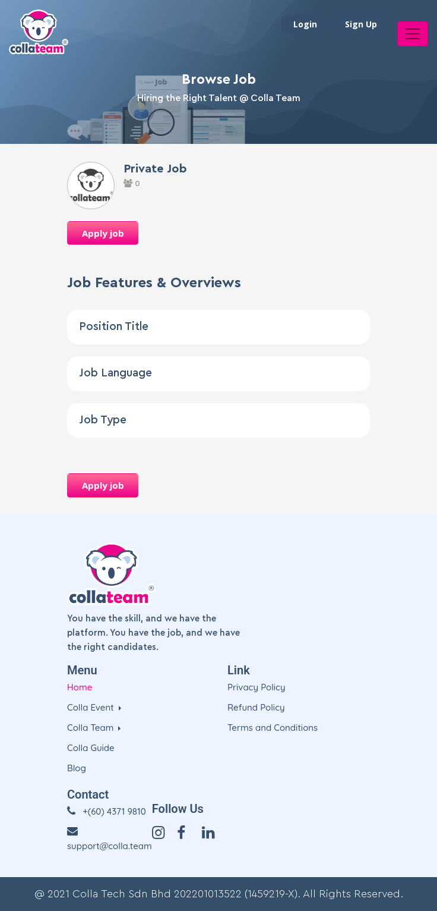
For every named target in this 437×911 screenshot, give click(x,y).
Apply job (103, 233)
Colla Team (91, 727)
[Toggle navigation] (412, 33)
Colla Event (91, 707)
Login (305, 24)
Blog (76, 768)
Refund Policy (256, 707)
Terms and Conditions (272, 727)
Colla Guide (91, 747)
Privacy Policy (256, 687)
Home (79, 687)
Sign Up (361, 24)
